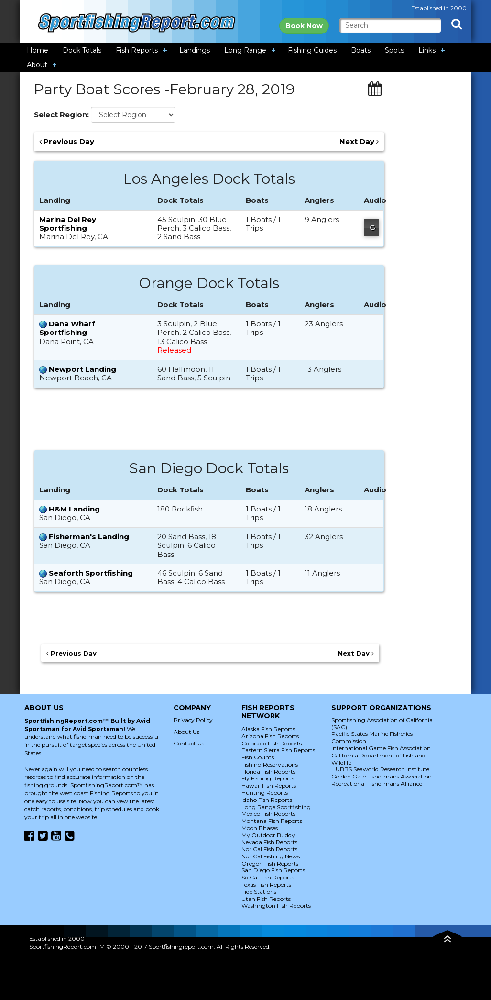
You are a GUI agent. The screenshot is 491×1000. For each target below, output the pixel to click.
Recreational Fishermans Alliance (376, 783)
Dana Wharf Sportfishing (67, 328)
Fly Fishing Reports (267, 778)
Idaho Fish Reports (266, 799)
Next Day (359, 141)
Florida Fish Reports (268, 771)
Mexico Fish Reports (268, 813)
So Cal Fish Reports (267, 877)
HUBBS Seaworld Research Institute (380, 769)
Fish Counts (257, 757)
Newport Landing (82, 369)
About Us (186, 731)
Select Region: (61, 115)
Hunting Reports (264, 792)
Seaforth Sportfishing (91, 573)
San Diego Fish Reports (273, 870)
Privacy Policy (193, 719)
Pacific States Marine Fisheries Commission (372, 737)
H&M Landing (74, 508)
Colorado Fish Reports (271, 743)
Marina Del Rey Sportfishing (67, 224)
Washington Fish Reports (276, 905)
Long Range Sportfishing (276, 807)
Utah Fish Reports (266, 898)
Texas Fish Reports (266, 884)
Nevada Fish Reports (269, 841)
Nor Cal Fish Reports (269, 849)
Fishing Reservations (269, 764)
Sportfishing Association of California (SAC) (382, 723)
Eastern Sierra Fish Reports (278, 750)
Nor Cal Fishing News (270, 856)
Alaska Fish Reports (268, 729)
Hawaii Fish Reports (268, 785)
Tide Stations (258, 891)
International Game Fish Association (381, 748)
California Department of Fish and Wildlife (378, 759)
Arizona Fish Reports (270, 736)
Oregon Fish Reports (269, 863)
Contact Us (189, 743)
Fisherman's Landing (89, 536)
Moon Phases (259, 828)
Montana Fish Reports (271, 820)
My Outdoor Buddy (268, 835)
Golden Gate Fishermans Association (381, 776)
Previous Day (66, 141)
